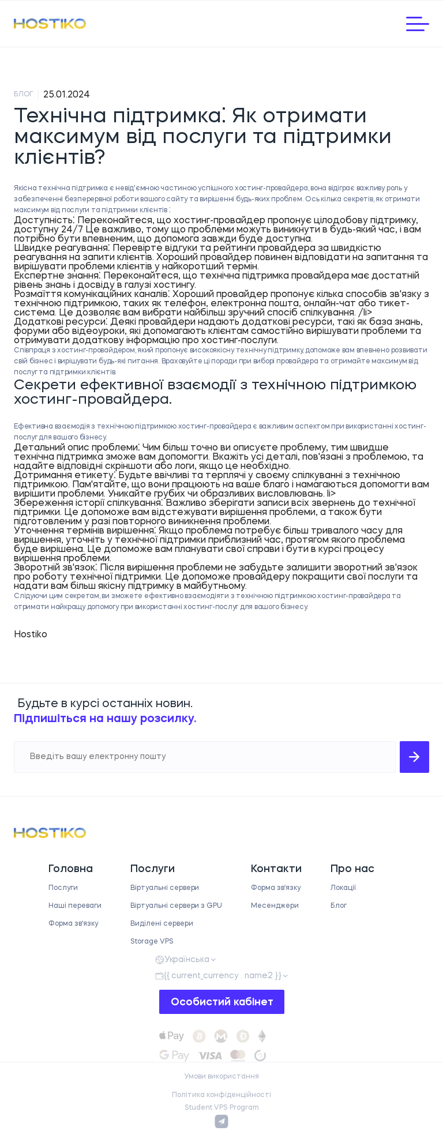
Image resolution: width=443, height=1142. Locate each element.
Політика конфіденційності (221, 1095)
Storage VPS (152, 941)
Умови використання (221, 1076)
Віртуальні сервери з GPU (176, 906)
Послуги (63, 888)
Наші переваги (75, 906)
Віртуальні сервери (164, 888)
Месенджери (275, 906)
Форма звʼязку (73, 924)
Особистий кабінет (222, 1002)
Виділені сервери (161, 924)
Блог (339, 906)
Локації (343, 888)
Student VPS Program (222, 1108)
